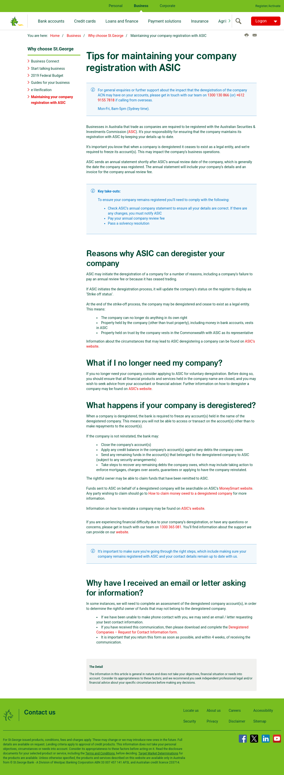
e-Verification (41, 90)
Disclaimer (237, 721)
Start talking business (48, 68)
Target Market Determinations (158, 753)
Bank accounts (51, 21)
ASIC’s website (140, 389)
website (122, 532)
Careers (235, 710)
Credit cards (85, 21)
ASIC (132, 132)
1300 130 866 (218, 95)
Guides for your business (50, 83)
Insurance (200, 21)
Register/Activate (267, 6)
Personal (116, 6)
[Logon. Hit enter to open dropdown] (265, 21)
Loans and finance (121, 21)
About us (214, 710)
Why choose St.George (106, 36)
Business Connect (45, 61)
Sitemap (259, 721)
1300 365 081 (170, 527)
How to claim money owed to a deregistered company (190, 493)
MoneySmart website (235, 488)
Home (55, 36)
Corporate (167, 6)
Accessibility (263, 710)
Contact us (39, 712)
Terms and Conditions (100, 753)
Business (141, 6)
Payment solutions (164, 21)
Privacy (212, 721)
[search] (239, 21)
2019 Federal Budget (47, 75)
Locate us (191, 710)
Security (189, 721)
